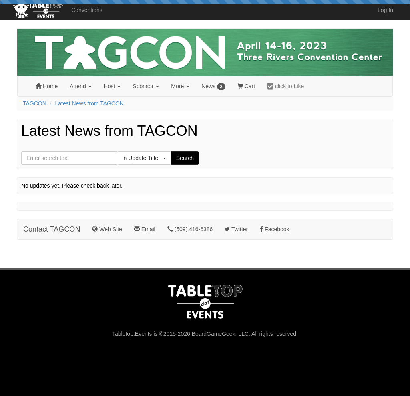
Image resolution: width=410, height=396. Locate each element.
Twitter (236, 229)
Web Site (107, 229)
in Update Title (144, 158)
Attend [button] (80, 86)
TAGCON (34, 103)
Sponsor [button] (146, 86)
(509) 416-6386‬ (190, 229)
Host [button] (112, 86)
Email (144, 229)
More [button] (180, 86)
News (213, 86)
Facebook (274, 229)
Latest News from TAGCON (89, 103)
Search (185, 158)
